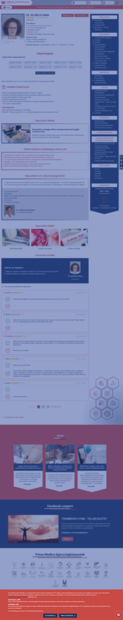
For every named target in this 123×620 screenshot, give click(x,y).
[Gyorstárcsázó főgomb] (118, 614)
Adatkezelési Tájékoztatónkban (17, 597)
